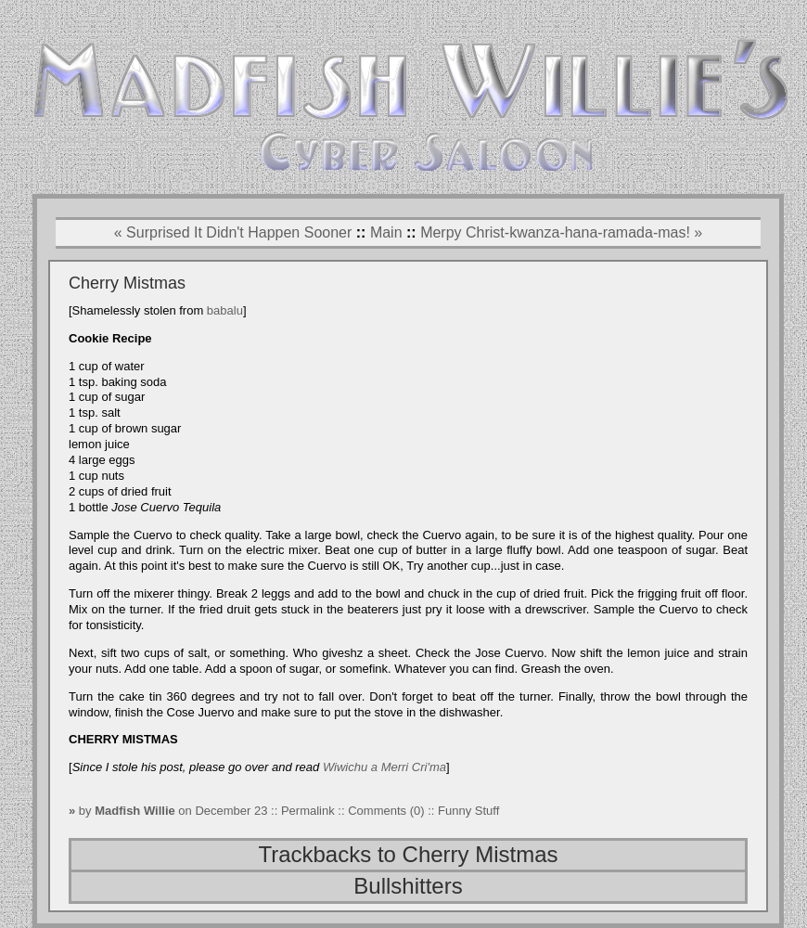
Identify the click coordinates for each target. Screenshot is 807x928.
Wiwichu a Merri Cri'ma (384, 767)
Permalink (309, 811)
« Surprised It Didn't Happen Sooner (233, 232)
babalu (225, 310)
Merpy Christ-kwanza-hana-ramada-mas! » (561, 232)
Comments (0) (386, 811)
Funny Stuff (468, 811)
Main (386, 232)
